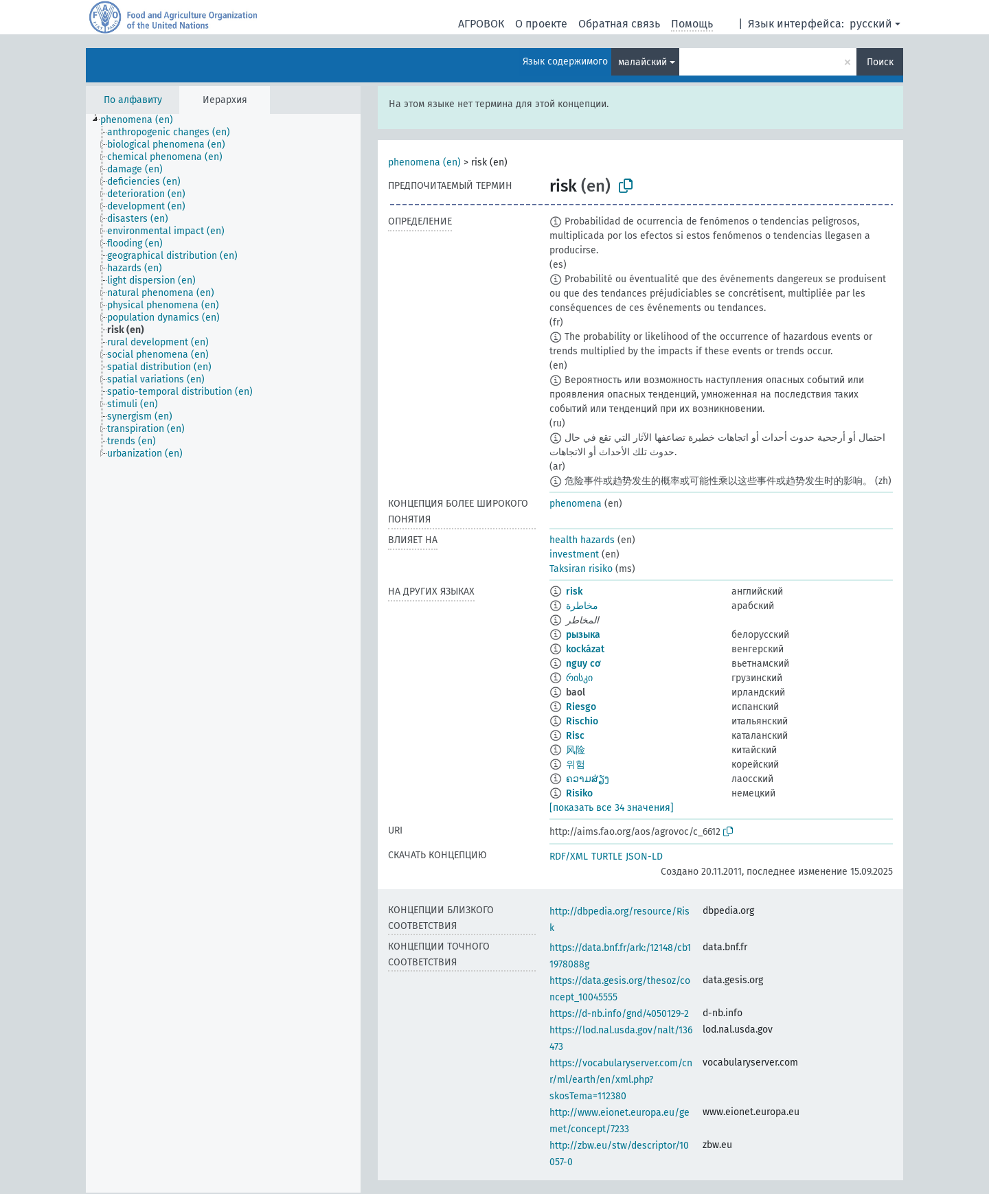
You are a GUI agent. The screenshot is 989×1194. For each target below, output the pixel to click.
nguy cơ (583, 663)
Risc (575, 736)
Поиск (880, 62)
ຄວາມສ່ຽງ (587, 779)
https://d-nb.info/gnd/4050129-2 (619, 1014)
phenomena (575, 503)
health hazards (582, 540)
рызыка (583, 635)
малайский (642, 62)
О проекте (541, 23)
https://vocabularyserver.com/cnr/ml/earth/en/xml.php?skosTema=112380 (620, 1079)
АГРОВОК (481, 23)
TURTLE (606, 856)
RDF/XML (568, 856)
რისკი (579, 678)
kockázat (585, 649)
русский (871, 23)
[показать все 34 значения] (611, 808)
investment (574, 554)
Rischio (582, 721)
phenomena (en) (424, 162)
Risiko (579, 793)
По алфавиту (133, 100)
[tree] (223, 653)
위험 (575, 764)
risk (574, 591)
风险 (575, 750)
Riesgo (581, 707)
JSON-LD (644, 856)
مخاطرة (582, 606)
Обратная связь (619, 23)
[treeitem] (142, 120)
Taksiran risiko (581, 569)
